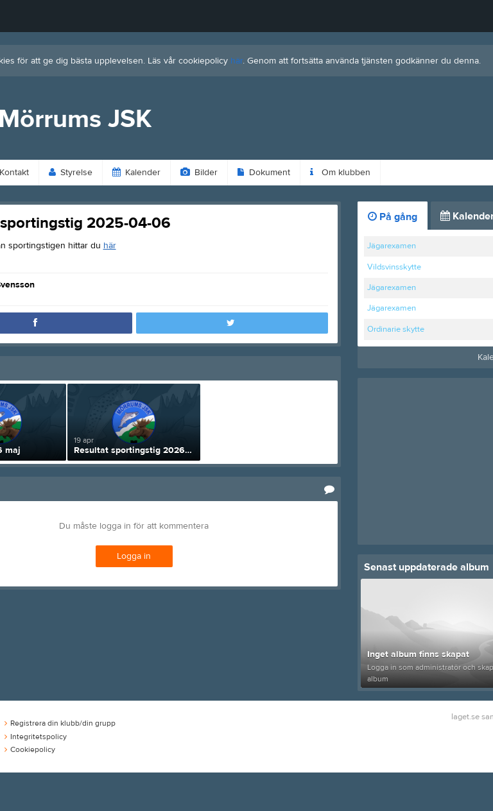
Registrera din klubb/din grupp (60, 723)
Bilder (199, 172)
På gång (392, 216)
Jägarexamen (391, 246)
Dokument (264, 172)
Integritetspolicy (35, 736)
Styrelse (70, 172)
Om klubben (340, 172)
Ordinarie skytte (395, 329)
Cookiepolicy (29, 749)
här (236, 61)
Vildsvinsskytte (394, 267)
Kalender (136, 172)
